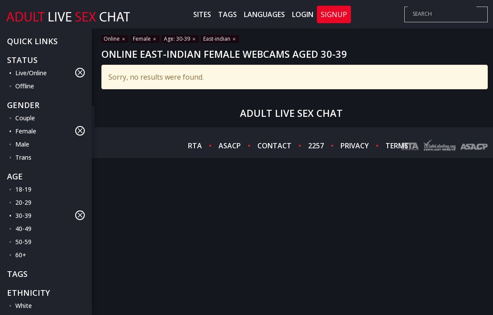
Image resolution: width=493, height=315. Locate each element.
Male (22, 144)
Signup (334, 14)
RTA (195, 145)
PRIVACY (354, 145)
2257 (316, 145)
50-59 (23, 242)
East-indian (220, 38)
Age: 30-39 (180, 38)
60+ (20, 255)
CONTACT (274, 145)
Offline (24, 86)
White (23, 305)
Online (115, 38)
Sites (202, 14)
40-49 (23, 228)
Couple (25, 118)
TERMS (396, 145)
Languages (264, 14)
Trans (23, 157)
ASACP (230, 145)
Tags (227, 14)
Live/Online (50, 72)
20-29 (23, 202)
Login (302, 14)
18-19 (23, 189)
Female (50, 131)
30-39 (50, 215)
